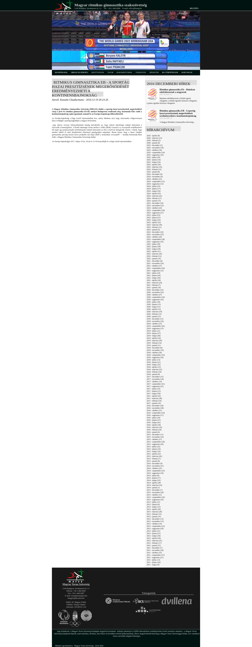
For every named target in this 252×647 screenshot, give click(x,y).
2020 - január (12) (154, 316)
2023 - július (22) (153, 215)
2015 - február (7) (154, 459)
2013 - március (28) (154, 512)
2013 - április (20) (154, 509)
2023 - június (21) (154, 217)
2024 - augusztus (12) (155, 184)
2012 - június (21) (154, 533)
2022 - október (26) (154, 237)
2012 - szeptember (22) (156, 526)
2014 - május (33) (154, 480)
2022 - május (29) (154, 249)
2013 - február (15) (154, 514)
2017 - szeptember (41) (156, 384)
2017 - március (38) (154, 398)
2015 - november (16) (155, 437)
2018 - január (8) (153, 374)
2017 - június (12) (154, 391)
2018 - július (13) (153, 360)
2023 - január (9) (153, 230)
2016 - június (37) (154, 420)
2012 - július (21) (153, 531)
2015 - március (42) (154, 456)
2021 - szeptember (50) (156, 268)
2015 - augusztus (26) (155, 444)
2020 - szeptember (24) (156, 297)
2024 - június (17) (154, 189)
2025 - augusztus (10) (155, 155)
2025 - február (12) (154, 169)
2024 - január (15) (154, 201)
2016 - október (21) (154, 410)
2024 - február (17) (154, 198)
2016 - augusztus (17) (155, 415)
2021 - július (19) (153, 273)
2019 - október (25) (154, 324)
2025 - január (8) (153, 172)
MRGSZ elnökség (79, 72)
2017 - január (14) (154, 403)
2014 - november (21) (155, 466)
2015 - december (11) (155, 434)
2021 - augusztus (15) (155, 271)
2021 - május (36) (154, 278)
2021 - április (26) (154, 280)
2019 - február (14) (154, 343)
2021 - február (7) (154, 285)
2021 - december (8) (154, 261)
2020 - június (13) (154, 304)
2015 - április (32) (154, 454)
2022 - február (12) (154, 256)
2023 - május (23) (154, 220)
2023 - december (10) (155, 203)
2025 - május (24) (154, 162)
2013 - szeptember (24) (156, 497)
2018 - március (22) (154, 369)
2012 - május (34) (154, 536)
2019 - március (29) (154, 340)
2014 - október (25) (154, 468)
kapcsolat (187, 72)
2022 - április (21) (154, 251)
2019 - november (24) (155, 321)
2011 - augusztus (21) (155, 557)
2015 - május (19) (154, 451)
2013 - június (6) (153, 504)
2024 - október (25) (154, 179)
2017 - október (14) (154, 381)
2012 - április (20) (154, 538)
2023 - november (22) (155, 205)
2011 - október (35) (154, 553)
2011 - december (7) (154, 548)
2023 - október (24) (154, 208)
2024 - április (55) (154, 193)
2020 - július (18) (153, 302)
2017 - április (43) (154, 396)
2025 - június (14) (154, 160)
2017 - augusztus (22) (155, 386)
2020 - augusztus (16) (155, 299)
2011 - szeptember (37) (156, 555)
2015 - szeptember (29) (156, 442)
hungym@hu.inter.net (76, 598)
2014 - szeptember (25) (156, 471)
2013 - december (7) (154, 490)
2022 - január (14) (154, 258)
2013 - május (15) (154, 507)
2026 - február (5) (154, 140)
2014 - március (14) (154, 485)
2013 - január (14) (154, 516)
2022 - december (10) (155, 232)
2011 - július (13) (153, 560)
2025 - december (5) (154, 145)
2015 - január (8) (153, 461)
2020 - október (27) (154, 295)
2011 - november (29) (155, 550)
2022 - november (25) (155, 234)
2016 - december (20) (155, 405)
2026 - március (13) (154, 138)
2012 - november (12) (155, 521)
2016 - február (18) (154, 430)
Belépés (194, 8)
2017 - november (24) (155, 379)
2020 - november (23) (155, 292)
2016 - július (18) (153, 418)
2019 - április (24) (154, 338)
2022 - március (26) (154, 254)
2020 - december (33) (155, 290)
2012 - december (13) (155, 519)
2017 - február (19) (154, 401)
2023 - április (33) (154, 222)
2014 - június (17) (154, 478)
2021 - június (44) (154, 275)
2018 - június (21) (154, 362)
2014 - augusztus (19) (155, 473)
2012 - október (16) (154, 524)
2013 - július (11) (153, 502)
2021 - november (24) (155, 263)
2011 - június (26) (154, 562)
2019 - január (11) (154, 345)
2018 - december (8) (154, 348)
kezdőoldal (61, 72)
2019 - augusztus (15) (155, 328)
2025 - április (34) (154, 164)
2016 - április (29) (154, 425)
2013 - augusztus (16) (155, 500)
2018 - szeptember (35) (156, 355)
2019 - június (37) (154, 333)
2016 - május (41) (154, 422)
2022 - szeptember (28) (156, 239)
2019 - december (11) (155, 319)
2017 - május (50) (154, 393)
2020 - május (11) (153, 307)
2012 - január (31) (154, 545)
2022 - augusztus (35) (155, 242)
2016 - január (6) (153, 432)
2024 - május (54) (154, 191)
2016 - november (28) (155, 408)
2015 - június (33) (154, 449)
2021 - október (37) (154, 266)
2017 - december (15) (155, 377)
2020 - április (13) (154, 309)
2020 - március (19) (154, 311)
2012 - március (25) (154, 540)
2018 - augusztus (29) (155, 357)
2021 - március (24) (154, 283)
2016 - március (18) (154, 427)
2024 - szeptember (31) (156, 181)
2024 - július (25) (153, 186)
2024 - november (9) (155, 176)
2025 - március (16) (154, 167)
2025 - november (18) (155, 148)
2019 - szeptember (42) (156, 326)
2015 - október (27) (154, 439)
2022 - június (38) (154, 246)
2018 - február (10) (154, 372)
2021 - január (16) (154, 287)
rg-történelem (170, 72)
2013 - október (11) (154, 495)
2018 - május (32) (154, 365)
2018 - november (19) (155, 350)
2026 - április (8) (153, 136)
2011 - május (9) (153, 565)
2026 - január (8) (153, 143)
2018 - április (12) (154, 367)
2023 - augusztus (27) (155, 213)
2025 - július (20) (153, 157)
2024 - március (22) (154, 196)
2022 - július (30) (153, 244)
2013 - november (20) (155, 492)
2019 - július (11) (153, 331)
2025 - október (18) (154, 150)
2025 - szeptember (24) (156, 152)
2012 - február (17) (154, 543)
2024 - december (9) (154, 174)
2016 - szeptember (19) (156, 413)
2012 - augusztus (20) (155, 528)
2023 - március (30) (154, 225)
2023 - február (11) (154, 227)
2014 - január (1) (153, 487)
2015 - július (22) (153, 446)
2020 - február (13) (154, 314)
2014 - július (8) (153, 475)
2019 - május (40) (154, 336)
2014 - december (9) (154, 463)
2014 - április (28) (154, 483)
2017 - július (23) (153, 389)
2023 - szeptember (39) (156, 210)
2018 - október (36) (154, 352)
